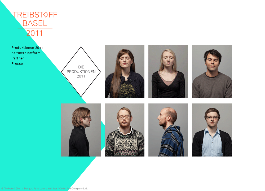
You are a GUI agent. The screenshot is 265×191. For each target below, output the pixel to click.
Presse (17, 64)
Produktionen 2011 (27, 48)
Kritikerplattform (26, 53)
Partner (17, 58)
